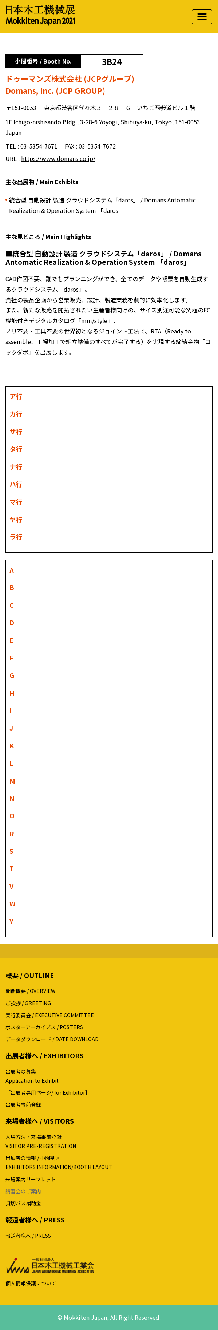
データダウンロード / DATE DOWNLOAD (52, 1039)
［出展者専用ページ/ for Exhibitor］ (47, 1092)
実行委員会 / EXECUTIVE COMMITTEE (49, 1015)
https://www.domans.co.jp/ (58, 158)
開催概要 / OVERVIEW (30, 990)
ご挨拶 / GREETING (28, 1003)
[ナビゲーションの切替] (202, 16)
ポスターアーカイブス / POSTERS (44, 1027)
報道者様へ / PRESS (28, 1235)
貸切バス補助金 (23, 1203)
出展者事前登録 (23, 1104)
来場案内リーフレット (30, 1179)
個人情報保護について (30, 1283)
